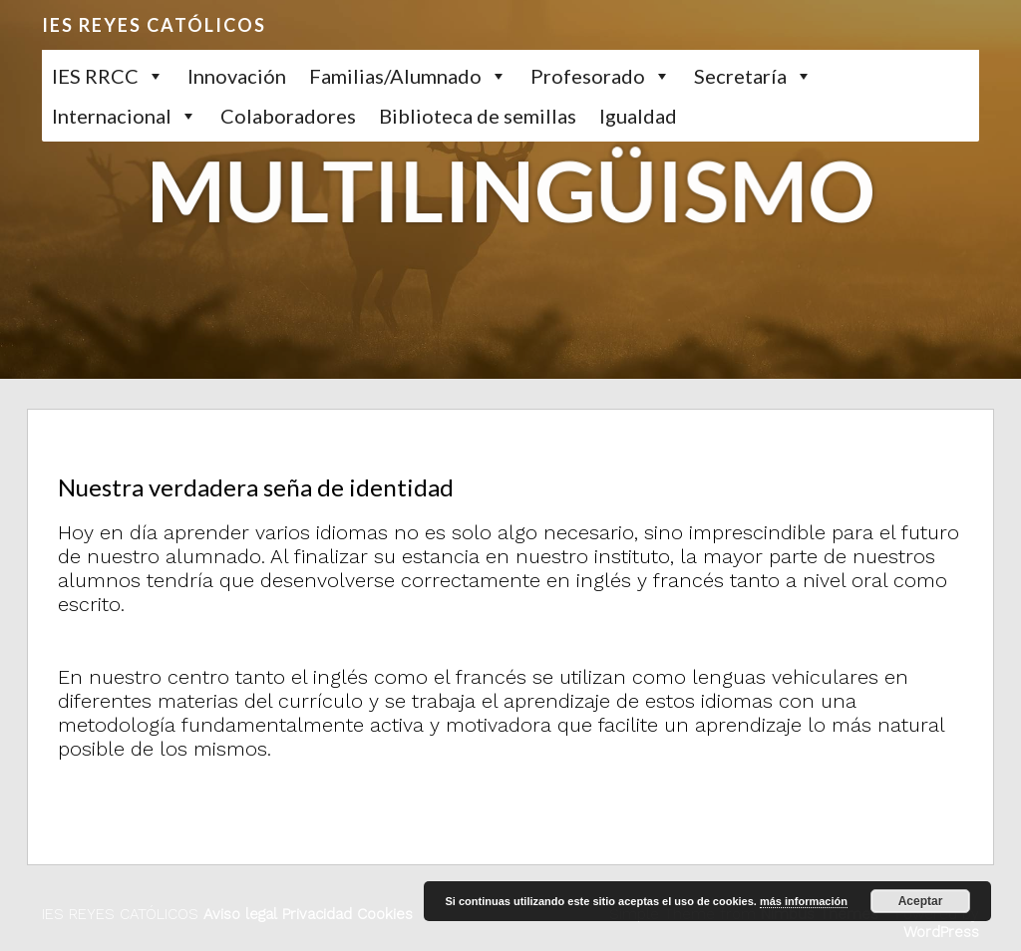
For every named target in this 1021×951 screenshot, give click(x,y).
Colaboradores (288, 116)
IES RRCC (95, 76)
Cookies (382, 914)
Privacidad (314, 914)
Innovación (236, 76)
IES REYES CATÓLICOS (154, 25)
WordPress (941, 932)
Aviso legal (240, 914)
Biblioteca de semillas (477, 116)
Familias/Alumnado (395, 76)
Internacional (111, 116)
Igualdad (638, 116)
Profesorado (587, 76)
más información (804, 901)
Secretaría (740, 76)
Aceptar (920, 901)
